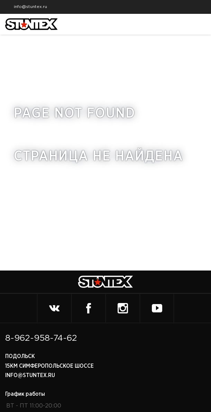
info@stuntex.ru (28, 7)
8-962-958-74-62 (41, 338)
